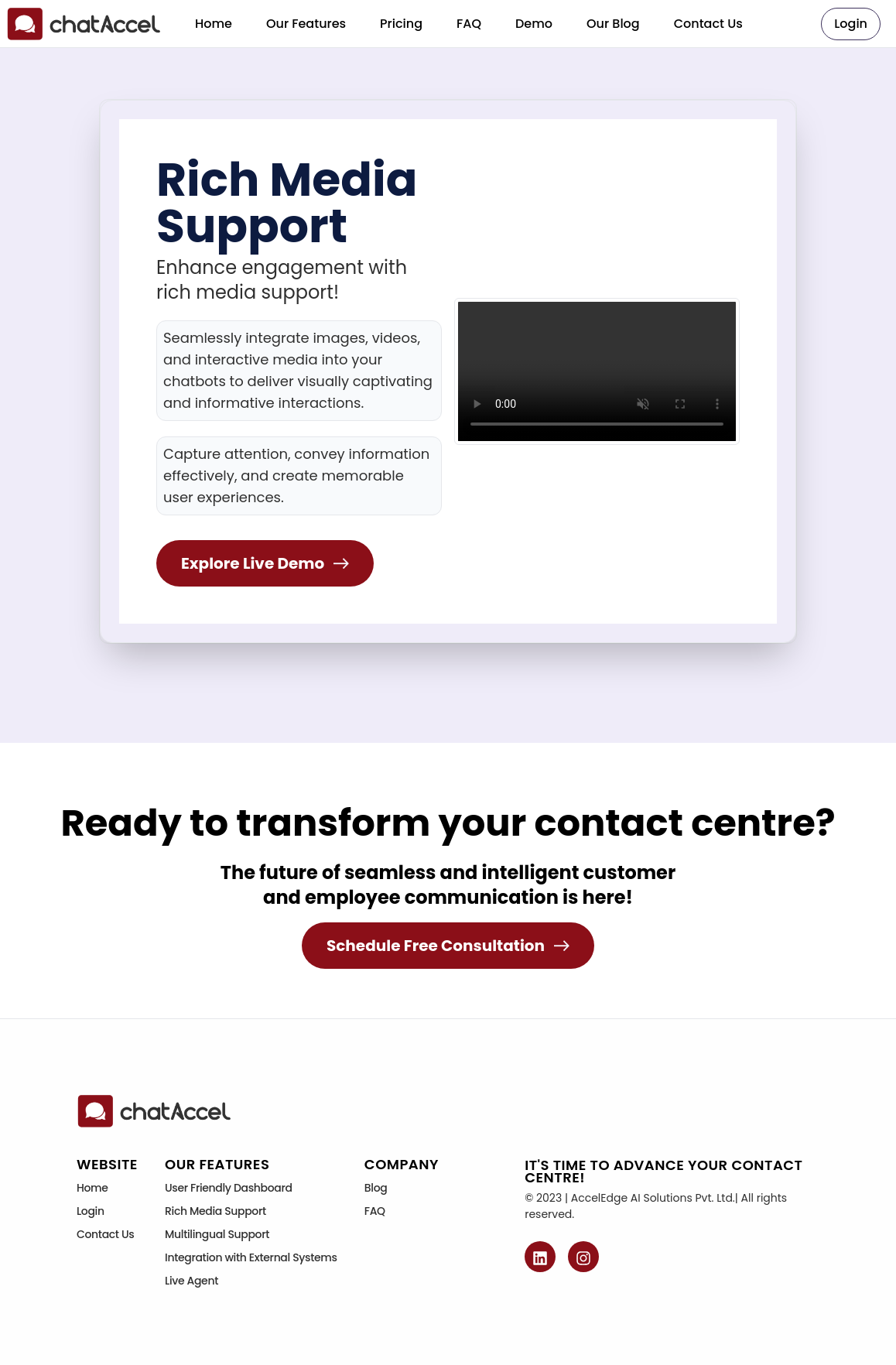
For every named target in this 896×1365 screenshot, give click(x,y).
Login (90, 1211)
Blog (376, 1187)
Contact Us (105, 1234)
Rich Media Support (215, 1211)
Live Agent (191, 1280)
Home (92, 1187)
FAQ (374, 1211)
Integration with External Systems (251, 1257)
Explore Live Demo (265, 563)
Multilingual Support (217, 1234)
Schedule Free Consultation (448, 945)
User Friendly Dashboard (228, 1187)
